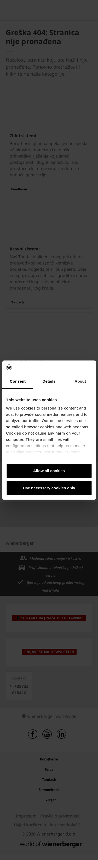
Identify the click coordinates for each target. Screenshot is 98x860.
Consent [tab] (18, 381)
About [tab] (80, 381)
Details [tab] (49, 381)
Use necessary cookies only (49, 488)
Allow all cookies (49, 470)
